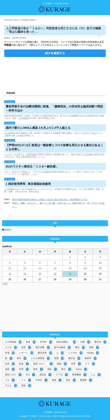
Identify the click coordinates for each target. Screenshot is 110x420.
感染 (22, 135)
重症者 (100, 342)
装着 (24, 363)
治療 (85, 342)
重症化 (74, 358)
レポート (26, 352)
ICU (30, 374)
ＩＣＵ (25, 380)
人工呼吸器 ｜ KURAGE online (55, 412)
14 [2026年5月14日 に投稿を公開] (55, 268)
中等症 (41, 380)
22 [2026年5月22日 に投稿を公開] (70, 274)
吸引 (66, 369)
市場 (10, 352)
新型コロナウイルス (43, 363)
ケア (90, 363)
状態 (59, 358)
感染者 (45, 374)
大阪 (6, 135)
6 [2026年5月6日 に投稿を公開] (40, 262)
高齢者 (33, 154)
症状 (10, 363)
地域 (57, 380)
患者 (31, 342)
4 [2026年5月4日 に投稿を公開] (9, 262)
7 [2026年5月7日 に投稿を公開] (55, 262)
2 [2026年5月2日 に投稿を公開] (85, 257)
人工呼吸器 (23, 118)
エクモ (11, 347)
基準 (21, 358)
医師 (26, 385)
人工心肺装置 (40, 358)
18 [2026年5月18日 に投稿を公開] (9, 274)
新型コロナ (13, 374)
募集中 (8, 229)
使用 (26, 347)
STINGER (87, 416)
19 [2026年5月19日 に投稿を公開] (25, 274)
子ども (11, 385)
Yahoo (81, 369)
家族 (62, 363)
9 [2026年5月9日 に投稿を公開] (85, 262)
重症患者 (45, 352)
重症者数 (42, 347)
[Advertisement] (55, 73)
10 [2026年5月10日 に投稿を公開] (100, 262)
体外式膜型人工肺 (66, 342)
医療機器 (79, 374)
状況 (71, 380)
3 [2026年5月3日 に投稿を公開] (100, 257)
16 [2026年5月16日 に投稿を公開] (85, 268)
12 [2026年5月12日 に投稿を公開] (25, 268)
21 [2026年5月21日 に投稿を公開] (55, 274)
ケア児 (62, 374)
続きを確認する (55, 53)
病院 (94, 347)
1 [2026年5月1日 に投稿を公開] (70, 257)
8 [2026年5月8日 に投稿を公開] (70, 262)
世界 (76, 363)
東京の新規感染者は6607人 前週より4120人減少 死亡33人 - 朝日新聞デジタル (49, 199)
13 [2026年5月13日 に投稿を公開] (40, 268)
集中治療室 (62, 347)
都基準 (91, 358)
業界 (38, 369)
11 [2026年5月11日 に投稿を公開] (9, 268)
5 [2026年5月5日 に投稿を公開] (24, 262)
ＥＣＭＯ (75, 352)
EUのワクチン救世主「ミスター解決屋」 (32, 166)
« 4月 (5, 283)
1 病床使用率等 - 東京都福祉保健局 (28, 183)
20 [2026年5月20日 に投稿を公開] (40, 274)
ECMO (46, 342)
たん (96, 374)
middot (93, 352)
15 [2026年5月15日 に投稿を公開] (70, 268)
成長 (10, 369)
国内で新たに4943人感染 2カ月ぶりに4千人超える (38, 127)
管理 (24, 369)
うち (10, 380)
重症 (80, 347)
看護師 (86, 380)
